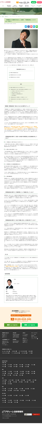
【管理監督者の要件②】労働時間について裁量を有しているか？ (20, 98)
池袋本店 (3, 372)
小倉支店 (9, 401)
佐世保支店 (27, 401)
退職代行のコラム (25, 343)
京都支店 (26, 389)
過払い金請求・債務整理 (5, 352)
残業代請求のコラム (25, 341)
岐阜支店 (3, 383)
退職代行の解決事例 (15, 343)
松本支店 (31, 383)
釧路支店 (20, 365)
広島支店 (3, 396)
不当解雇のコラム (25, 342)
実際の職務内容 (14, 96)
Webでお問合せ (39, 2)
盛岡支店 (15, 367)
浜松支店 (28, 381)
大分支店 (3, 403)
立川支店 (9, 372)
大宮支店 (15, 374)
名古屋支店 (3, 381)
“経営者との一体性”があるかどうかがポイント (19, 92)
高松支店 (20, 396)
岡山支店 (15, 396)
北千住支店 (15, 372)
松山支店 (26, 396)
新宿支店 (27, 372)
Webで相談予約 (12, 326)
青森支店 (3, 367)
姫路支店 (3, 391)
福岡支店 (3, 401)
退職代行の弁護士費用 (16, 338)
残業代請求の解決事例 (16, 342)
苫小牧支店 (26, 365)
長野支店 (25, 383)
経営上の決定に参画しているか (16, 93)
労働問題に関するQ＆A (5, 342)
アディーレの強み (33, 335)
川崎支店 (3, 374)
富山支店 (9, 384)
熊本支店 (33, 401)
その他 (30, 354)
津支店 (9, 383)
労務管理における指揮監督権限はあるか (18, 95)
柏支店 (3, 376)
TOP (0, 16)
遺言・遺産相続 (24, 354)
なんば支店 (9, 389)
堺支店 (15, 389)
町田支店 (21, 372)
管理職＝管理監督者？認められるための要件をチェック (18, 87)
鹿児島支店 (9, 403)
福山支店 (9, 396)
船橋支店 (32, 374)
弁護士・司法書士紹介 (34, 338)
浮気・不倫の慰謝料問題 (22, 352)
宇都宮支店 (14, 376)
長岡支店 (20, 383)
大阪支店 (3, 389)
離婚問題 (30, 352)
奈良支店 (9, 391)
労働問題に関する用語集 (5, 343)
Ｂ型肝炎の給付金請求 (5, 354)
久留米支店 (15, 401)
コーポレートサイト (34, 339)
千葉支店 (27, 374)
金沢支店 (3, 384)
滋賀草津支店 (15, 391)
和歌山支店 (21, 391)
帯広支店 (32, 365)
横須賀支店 (9, 374)
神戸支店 (32, 389)
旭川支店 (9, 365)
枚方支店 (20, 389)
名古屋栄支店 (10, 381)
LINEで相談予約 (33, 2)
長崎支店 (21, 401)
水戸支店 (8, 376)
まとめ (11, 102)
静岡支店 (22, 381)
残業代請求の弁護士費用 (16, 335)
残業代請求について (4, 335)
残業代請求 (3, 16)
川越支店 (21, 374)
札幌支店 (3, 365)
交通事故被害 (13, 352)
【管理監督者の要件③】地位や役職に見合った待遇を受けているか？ (20, 100)
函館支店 (15, 365)
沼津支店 (33, 381)
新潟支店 (14, 383)
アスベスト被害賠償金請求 (14, 354)
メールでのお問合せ (25, 335)
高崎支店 (20, 376)
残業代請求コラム (6, 16)
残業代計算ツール (4, 344)
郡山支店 (26, 367)
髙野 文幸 (16, 282)
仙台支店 (20, 367)
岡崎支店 (16, 381)
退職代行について (4, 338)
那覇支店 (15, 403)
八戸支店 (9, 367)
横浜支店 (32, 372)
